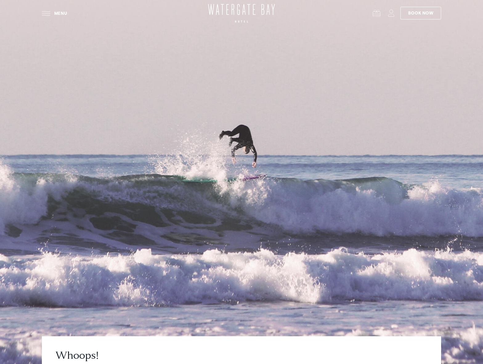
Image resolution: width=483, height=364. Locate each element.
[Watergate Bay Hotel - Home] (241, 13)
